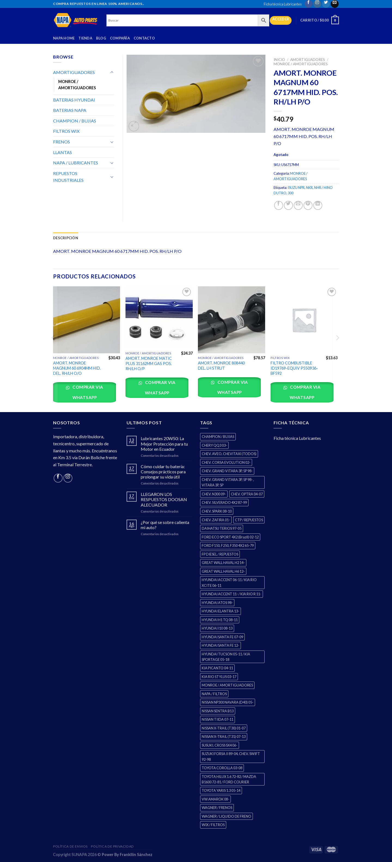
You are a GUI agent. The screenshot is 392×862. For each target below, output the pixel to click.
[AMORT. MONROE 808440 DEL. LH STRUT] (231, 320)
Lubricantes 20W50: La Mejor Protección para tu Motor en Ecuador (164, 443)
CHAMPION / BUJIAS (74, 120)
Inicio (279, 59)
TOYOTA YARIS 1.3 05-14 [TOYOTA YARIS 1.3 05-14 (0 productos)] (221, 790)
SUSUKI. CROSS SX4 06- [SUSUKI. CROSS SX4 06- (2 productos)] (219, 745)
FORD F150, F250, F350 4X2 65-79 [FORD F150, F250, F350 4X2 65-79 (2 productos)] (228, 545)
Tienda (85, 38)
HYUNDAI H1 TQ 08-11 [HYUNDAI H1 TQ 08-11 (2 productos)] (220, 620)
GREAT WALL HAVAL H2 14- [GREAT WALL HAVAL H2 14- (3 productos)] (223, 562)
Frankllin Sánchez (136, 854)
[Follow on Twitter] (326, 4)
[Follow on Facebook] (309, 4)
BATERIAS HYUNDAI (74, 99)
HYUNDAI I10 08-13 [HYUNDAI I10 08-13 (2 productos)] (217, 628)
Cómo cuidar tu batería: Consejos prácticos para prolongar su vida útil (163, 471)
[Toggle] (112, 72)
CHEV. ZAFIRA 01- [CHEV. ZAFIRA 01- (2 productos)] (216, 520)
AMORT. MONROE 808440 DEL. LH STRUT (221, 365)
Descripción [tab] (65, 238)
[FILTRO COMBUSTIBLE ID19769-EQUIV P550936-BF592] (304, 320)
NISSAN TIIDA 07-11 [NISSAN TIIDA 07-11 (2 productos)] (217, 719)
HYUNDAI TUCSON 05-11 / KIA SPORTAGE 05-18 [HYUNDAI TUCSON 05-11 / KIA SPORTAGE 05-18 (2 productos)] (226, 657)
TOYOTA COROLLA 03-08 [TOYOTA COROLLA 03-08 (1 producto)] (222, 768)
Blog (101, 38)
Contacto (144, 38)
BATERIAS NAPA (69, 110)
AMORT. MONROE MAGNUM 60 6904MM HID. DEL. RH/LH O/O (77, 368)
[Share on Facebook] (278, 205)
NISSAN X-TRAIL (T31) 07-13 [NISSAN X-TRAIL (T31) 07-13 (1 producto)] (224, 736)
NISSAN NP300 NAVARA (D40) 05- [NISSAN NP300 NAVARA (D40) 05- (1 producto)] (227, 702)
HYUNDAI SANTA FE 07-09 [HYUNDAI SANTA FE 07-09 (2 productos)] (222, 637)
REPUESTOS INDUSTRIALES (68, 177)
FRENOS (61, 141)
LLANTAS (62, 152)
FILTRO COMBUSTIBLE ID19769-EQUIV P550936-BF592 (294, 368)
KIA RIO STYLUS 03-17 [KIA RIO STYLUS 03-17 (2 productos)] (219, 676)
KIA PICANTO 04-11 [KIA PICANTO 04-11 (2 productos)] (217, 668)
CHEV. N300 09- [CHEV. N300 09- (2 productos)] (214, 494)
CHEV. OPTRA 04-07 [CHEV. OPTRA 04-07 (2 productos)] (247, 494)
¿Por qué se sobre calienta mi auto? (165, 525)
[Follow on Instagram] (317, 4)
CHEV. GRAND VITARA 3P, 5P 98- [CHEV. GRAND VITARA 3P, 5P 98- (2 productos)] (227, 471)
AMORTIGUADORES (307, 59)
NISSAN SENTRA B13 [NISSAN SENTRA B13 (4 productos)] (218, 711)
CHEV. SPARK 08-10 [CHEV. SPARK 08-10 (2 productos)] (217, 511)
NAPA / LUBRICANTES (75, 162)
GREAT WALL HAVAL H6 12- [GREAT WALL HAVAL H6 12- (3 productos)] (223, 571)
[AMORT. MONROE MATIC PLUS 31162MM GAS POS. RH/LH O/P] (159, 317)
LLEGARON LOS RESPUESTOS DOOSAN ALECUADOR (164, 499)
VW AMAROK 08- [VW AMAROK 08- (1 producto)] (215, 799)
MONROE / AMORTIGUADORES (301, 64)
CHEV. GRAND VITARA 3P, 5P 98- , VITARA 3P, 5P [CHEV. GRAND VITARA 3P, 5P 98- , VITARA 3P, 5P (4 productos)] (228, 482)
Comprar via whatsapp (87, 392)
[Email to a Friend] (298, 205)
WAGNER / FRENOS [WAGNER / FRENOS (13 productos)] (217, 807)
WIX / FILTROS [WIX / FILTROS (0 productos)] (213, 825)
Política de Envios (70, 846)
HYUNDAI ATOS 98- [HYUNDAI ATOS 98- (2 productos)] (217, 602)
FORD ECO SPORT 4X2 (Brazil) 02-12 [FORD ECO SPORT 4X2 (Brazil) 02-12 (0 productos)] (230, 537)
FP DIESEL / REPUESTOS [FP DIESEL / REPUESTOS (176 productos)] (220, 554)
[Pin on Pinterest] (308, 205)
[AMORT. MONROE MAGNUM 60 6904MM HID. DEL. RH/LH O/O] (86, 320)
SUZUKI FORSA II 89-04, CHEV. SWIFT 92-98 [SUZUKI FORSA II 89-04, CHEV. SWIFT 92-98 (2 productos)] (231, 756)
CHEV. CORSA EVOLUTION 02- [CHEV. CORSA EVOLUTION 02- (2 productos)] (226, 462)
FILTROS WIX (66, 131)
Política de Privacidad (112, 846)
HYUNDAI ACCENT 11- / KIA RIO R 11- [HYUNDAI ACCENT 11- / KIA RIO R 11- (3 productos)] (231, 594)
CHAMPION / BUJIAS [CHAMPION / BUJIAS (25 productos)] (218, 436)
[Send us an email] (335, 4)
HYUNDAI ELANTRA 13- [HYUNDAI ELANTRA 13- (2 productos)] (220, 611)
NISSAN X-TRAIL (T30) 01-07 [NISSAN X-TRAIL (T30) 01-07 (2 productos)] (224, 728)
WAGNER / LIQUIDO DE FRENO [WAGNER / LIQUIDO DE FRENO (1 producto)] (226, 816)
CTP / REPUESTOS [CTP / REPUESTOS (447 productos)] (249, 520)
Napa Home (64, 38)
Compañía (120, 38)
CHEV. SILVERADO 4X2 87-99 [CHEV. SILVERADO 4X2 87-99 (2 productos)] (224, 502)
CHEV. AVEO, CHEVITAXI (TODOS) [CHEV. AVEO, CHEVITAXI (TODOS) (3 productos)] (229, 454)
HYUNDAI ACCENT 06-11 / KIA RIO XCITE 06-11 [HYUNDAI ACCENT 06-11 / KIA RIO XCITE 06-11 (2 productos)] (229, 582)
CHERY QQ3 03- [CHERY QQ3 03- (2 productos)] (214, 445)
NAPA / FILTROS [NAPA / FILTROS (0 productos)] (214, 694)
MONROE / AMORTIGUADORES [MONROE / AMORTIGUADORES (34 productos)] (227, 685)
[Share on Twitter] (288, 205)
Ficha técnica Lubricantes (283, 4)
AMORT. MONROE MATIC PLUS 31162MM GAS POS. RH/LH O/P (148, 363)
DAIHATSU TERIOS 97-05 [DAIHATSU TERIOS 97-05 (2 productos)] (221, 528)
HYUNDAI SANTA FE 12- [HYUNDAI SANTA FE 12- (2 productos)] (220, 645)
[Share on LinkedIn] (317, 205)
